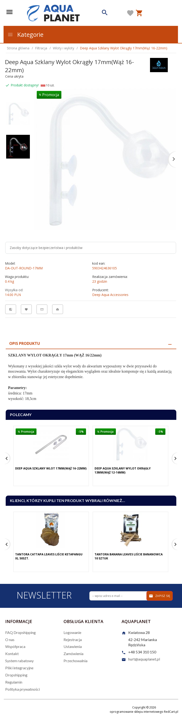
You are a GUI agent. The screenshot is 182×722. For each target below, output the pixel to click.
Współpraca (15, 646)
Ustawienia (73, 646)
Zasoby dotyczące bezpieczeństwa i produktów (46, 247)
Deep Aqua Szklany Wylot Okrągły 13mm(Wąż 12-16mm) (123, 470)
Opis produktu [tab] (24, 343)
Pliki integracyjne (19, 668)
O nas (9, 639)
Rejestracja (73, 639)
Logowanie (72, 632)
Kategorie (25, 34)
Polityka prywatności (22, 689)
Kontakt (12, 653)
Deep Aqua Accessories (110, 294)
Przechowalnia (75, 660)
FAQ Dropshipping (20, 632)
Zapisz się (159, 596)
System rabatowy (19, 660)
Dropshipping (16, 675)
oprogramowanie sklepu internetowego (136, 712)
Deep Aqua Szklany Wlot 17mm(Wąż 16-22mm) (50, 468)
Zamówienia (73, 653)
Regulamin (13, 682)
